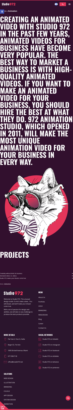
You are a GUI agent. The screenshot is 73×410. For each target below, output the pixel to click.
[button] (2, 12)
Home (1, 284)
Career (40, 324)
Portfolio (41, 302)
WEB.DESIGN (43, 315)
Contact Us (42, 328)
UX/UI (40, 306)
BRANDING (42, 310)
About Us (41, 297)
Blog (40, 319)
